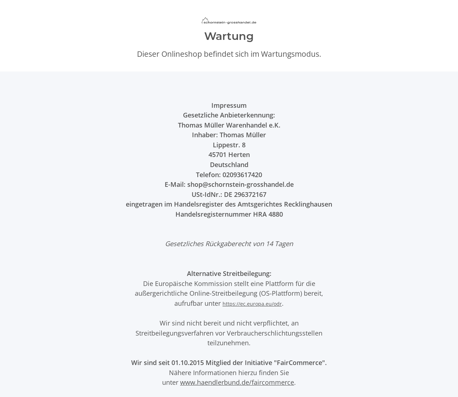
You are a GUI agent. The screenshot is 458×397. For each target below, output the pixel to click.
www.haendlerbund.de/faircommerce (237, 382)
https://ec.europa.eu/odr (252, 303)
